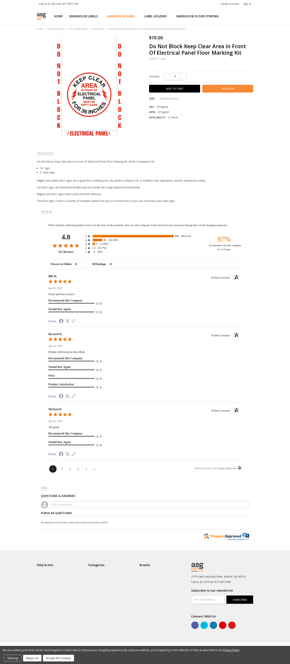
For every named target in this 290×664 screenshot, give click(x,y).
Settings (12, 658)
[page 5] (86, 469)
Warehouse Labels (85, 16)
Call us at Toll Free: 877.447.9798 (58, 4)
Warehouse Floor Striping (199, 16)
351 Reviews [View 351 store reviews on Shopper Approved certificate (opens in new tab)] (70, 251)
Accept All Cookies (58, 658)
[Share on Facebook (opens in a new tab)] (61, 321)
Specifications (169, 98)
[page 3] (70, 469)
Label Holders (157, 16)
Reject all (32, 658)
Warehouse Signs (122, 16)
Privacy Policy (231, 650)
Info (152, 98)
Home (58, 16)
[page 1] (53, 469)
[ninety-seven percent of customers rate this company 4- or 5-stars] (224, 243)
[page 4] (78, 469)
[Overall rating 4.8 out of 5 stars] (66, 245)
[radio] (145, 236)
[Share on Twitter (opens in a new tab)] (67, 321)
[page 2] (62, 469)
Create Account (229, 4)
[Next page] (94, 469)
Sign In (247, 4)
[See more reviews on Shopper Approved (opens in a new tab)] (74, 321)
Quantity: (154, 76)
